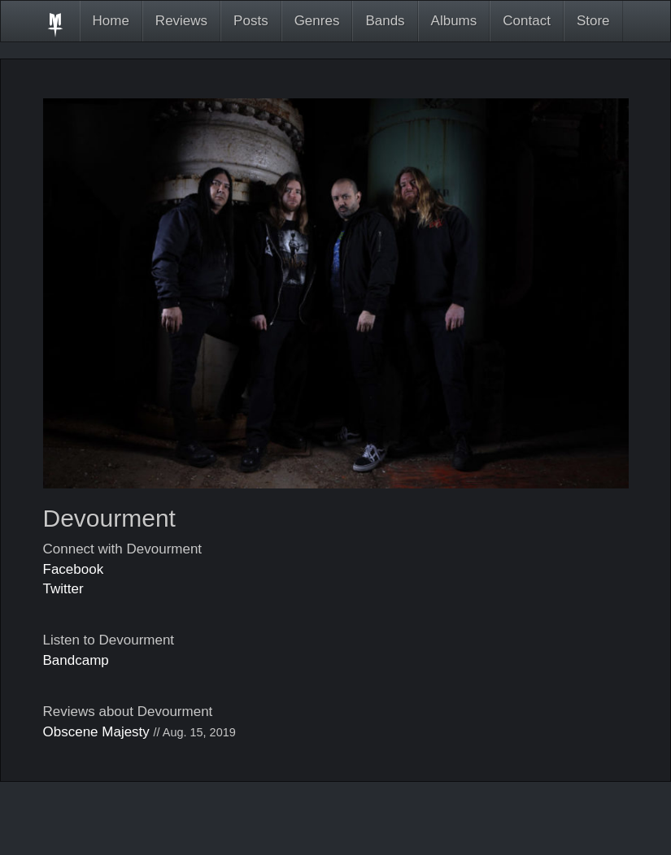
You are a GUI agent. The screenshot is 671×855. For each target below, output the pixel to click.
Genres (317, 20)
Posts (250, 20)
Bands (384, 20)
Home (111, 20)
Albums (454, 20)
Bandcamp (76, 660)
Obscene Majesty (96, 732)
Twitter (63, 589)
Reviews (181, 20)
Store (593, 20)
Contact (527, 20)
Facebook (73, 569)
